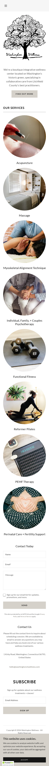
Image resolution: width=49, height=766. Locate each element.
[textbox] (24, 554)
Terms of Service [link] (26, 616)
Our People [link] (24, 742)
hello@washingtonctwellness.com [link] (24, 667)
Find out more (24, 94)
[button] (5, 5)
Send (24, 605)
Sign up (24, 710)
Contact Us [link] (24, 745)
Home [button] (24, 739)
